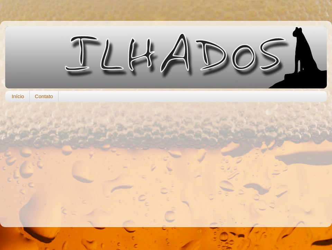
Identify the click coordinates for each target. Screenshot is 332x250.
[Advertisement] (166, 160)
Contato (44, 96)
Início (18, 96)
